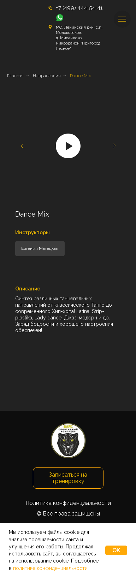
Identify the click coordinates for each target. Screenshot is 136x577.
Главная (15, 75)
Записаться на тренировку (68, 477)
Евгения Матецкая (39, 248)
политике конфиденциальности (50, 568)
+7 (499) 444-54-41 (79, 8)
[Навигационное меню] (122, 19)
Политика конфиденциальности (68, 503)
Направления (47, 75)
